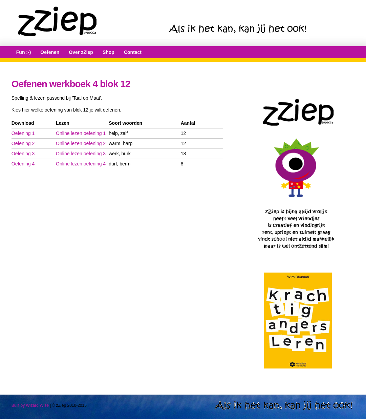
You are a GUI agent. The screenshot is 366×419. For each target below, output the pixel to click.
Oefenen (49, 52)
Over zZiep (81, 52)
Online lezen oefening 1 (81, 133)
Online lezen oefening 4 (81, 163)
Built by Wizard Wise (30, 405)
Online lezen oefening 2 (81, 143)
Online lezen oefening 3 (81, 153)
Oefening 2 (23, 143)
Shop (108, 52)
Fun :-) (23, 52)
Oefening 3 (23, 153)
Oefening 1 (23, 133)
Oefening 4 (23, 163)
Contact (133, 52)
